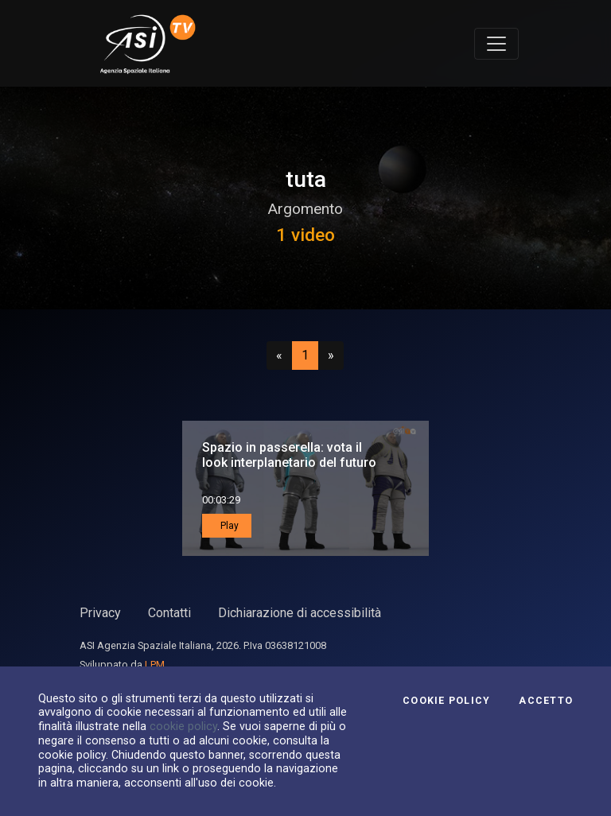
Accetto (546, 700)
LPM (155, 664)
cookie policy (183, 726)
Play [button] (228, 525)
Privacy (100, 612)
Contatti (169, 612)
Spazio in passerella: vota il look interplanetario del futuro (289, 455)
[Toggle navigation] (496, 44)
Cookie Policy (446, 700)
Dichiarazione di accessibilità (299, 612)
